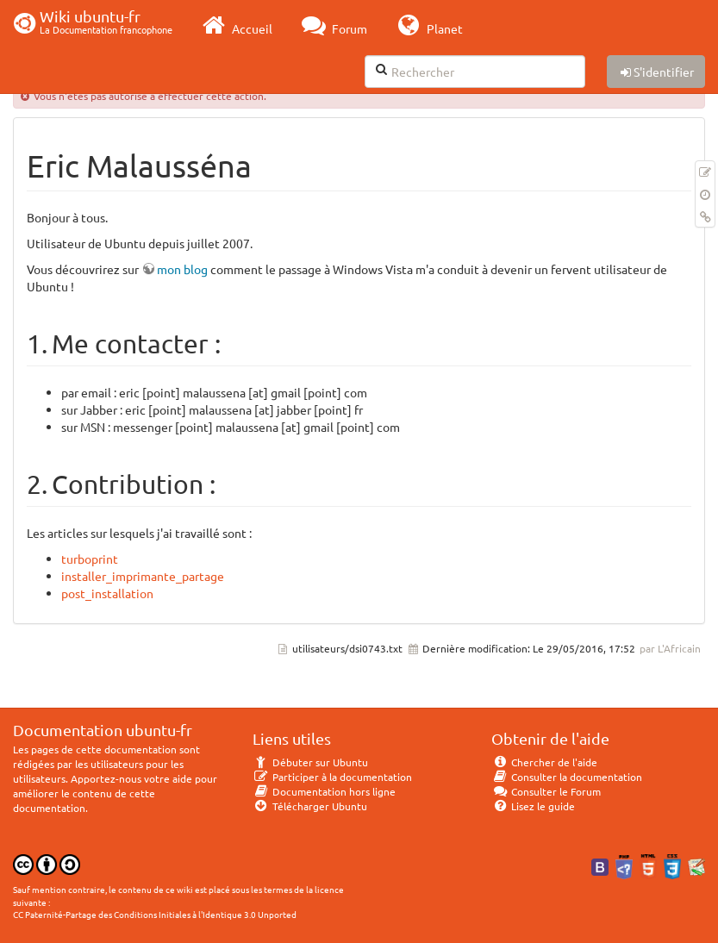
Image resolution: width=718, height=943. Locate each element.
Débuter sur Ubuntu (310, 762)
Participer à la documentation (332, 777)
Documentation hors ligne (324, 791)
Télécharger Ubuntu (310, 806)
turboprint (89, 558)
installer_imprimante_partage (142, 576)
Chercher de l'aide (544, 762)
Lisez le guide (533, 806)
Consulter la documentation (566, 777)
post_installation (107, 593)
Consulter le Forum (546, 791)
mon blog (182, 269)
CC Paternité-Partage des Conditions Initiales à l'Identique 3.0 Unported (155, 914)
